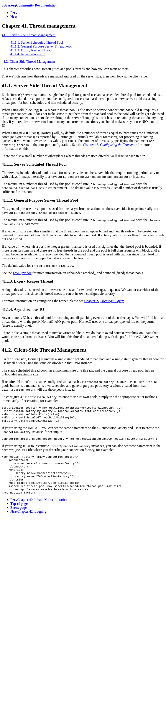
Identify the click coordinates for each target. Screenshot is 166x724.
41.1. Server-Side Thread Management (29, 35)
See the (7, 273)
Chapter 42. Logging (28, 523)
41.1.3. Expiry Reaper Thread (31, 50)
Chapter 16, (110, 144)
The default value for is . (38, 265)
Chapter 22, (104, 301)
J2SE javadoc (22, 273)
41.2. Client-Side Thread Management (28, 61)
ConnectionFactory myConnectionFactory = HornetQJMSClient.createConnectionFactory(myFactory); (84, 442)
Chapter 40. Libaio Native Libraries (38, 511)
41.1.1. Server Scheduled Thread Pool (36, 42)
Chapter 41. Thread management (39, 26)
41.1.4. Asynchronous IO (27, 54)
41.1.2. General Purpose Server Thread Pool (41, 46)
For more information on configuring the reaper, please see (43, 301)
